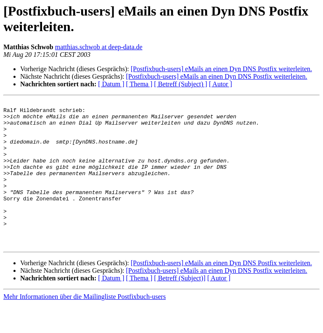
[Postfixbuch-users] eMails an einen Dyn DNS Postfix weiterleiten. (221, 68)
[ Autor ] (220, 84)
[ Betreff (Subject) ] (180, 84)
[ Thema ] (139, 84)
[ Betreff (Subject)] (179, 307)
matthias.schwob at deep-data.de (99, 47)
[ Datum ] (111, 84)
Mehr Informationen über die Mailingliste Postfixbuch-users (84, 325)
